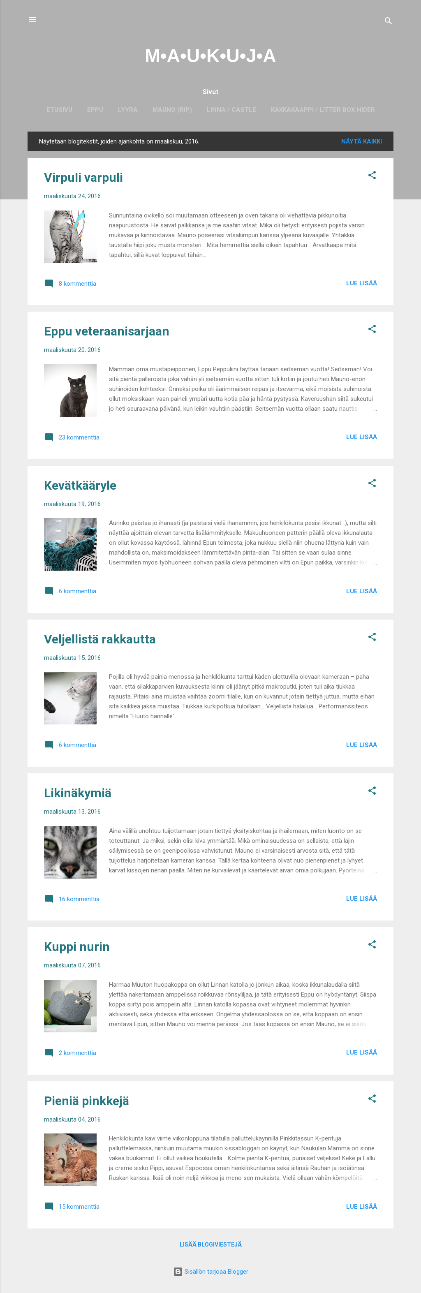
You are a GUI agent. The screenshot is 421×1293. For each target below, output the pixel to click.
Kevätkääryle (80, 485)
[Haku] (388, 22)
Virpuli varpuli (83, 177)
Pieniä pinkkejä (86, 1101)
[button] (372, 176)
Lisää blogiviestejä (211, 1244)
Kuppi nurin (77, 946)
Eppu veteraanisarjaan (106, 331)
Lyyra (128, 109)
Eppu (95, 109)
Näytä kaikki (361, 141)
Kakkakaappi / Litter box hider (323, 109)
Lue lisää (361, 283)
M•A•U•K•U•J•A (210, 55)
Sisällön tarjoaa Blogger (210, 1271)
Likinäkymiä (77, 793)
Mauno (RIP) (172, 109)
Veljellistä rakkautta (100, 639)
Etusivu (59, 109)
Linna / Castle (231, 109)
